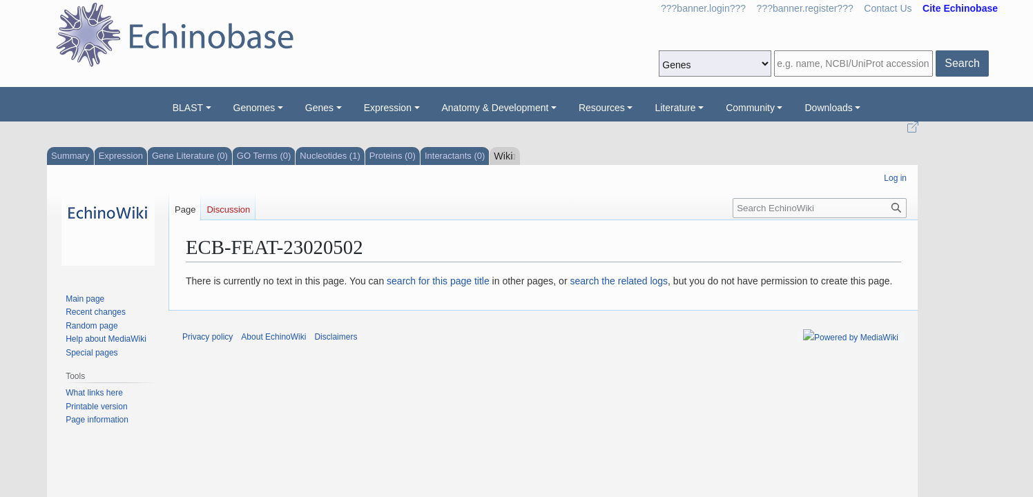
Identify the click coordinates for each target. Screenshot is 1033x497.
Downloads (828, 107)
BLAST (188, 107)
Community (750, 107)
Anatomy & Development (495, 107)
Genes (319, 107)
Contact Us (887, 8)
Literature (675, 107)
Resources (602, 107)
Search (962, 63)
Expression (388, 107)
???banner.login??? (703, 8)
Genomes (254, 107)
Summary (70, 155)
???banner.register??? (805, 8)
